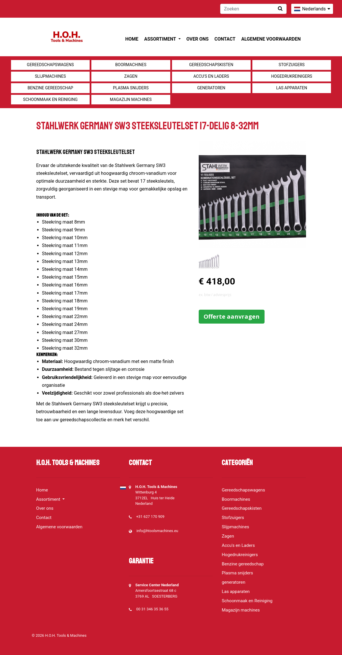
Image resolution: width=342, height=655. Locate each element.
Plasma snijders (131, 88)
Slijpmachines (50, 76)
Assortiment (160, 39)
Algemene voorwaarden (271, 39)
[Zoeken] (253, 9)
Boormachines (130, 64)
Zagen (130, 76)
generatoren (211, 88)
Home (131, 39)
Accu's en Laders (211, 76)
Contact (224, 39)
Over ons (198, 39)
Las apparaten (291, 88)
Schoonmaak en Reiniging (50, 99)
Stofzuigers (292, 64)
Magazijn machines (131, 99)
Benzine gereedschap (50, 88)
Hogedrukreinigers (291, 76)
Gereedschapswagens (50, 64)
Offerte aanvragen (232, 316)
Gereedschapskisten (211, 64)
